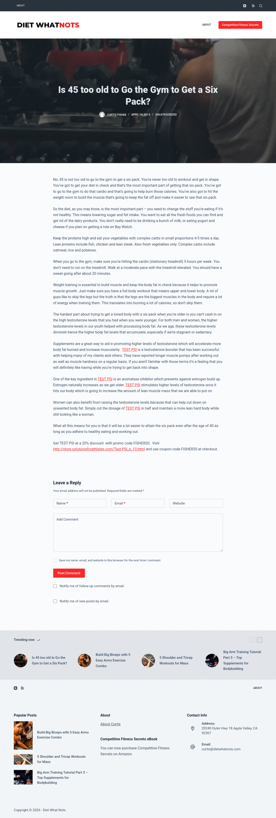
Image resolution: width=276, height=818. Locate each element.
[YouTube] (244, 5)
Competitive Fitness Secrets (240, 25)
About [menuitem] (21, 5)
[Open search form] (260, 5)
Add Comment (67, 519)
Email (120, 503)
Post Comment (69, 573)
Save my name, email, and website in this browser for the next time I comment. (110, 560)
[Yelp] (253, 5)
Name (62, 503)
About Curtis (110, 724)
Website (179, 503)
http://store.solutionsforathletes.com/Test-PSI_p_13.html (99, 449)
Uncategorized (166, 114)
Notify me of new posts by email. (84, 601)
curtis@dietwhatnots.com (221, 749)
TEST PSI (129, 349)
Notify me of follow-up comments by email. (92, 586)
